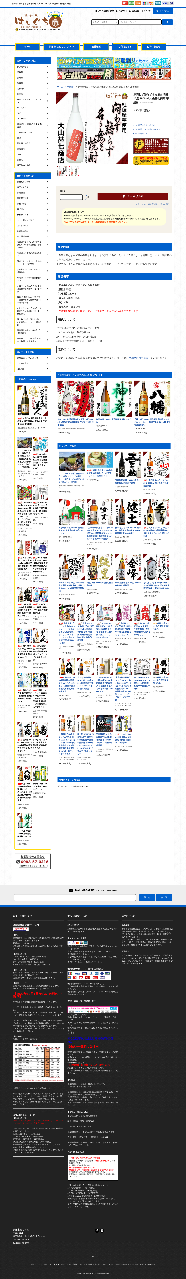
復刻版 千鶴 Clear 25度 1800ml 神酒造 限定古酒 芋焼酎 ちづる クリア (24, 745)
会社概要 (96, 46)
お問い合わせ (153, 46)
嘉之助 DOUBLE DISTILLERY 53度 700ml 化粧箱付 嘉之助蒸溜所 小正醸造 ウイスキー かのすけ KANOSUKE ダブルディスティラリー (85, 744)
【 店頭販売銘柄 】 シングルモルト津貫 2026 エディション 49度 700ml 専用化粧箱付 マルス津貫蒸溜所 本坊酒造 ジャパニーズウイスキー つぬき (100, 533)
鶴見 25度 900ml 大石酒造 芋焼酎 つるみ (161, 626)
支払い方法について (46, 1264)
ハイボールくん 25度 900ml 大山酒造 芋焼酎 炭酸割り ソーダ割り (123, 738)
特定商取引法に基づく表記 (158, 204)
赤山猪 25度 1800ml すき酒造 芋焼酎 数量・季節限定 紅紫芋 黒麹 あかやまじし (142, 629)
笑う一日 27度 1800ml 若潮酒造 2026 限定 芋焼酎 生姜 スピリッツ (71, 530)
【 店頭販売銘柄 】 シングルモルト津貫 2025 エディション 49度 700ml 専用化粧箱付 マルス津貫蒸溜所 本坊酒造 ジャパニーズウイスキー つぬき (67, 744)
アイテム (162, 11)
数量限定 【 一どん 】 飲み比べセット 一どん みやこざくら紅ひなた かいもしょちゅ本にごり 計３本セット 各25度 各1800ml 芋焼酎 (67, 633)
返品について (141, 204)
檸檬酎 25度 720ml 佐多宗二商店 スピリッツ (40, 786)
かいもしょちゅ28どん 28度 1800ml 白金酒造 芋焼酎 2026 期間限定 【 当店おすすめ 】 (40, 461)
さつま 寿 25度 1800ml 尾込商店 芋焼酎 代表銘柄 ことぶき (40, 744)
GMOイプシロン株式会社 (78, 946)
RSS (147, 1264)
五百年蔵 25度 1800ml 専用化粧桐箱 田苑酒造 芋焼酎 (127, 481)
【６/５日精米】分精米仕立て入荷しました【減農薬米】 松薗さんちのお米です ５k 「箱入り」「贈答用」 (71, 477)
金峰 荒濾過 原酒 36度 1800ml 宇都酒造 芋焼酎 (128, 584)
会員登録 (135, 11)
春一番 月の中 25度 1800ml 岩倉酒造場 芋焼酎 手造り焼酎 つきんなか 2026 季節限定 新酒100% (71, 587)
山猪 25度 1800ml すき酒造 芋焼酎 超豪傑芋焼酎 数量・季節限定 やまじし (24, 610)
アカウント (123, 11)
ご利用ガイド (125, 46)
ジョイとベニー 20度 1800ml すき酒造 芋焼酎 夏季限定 (40, 608)
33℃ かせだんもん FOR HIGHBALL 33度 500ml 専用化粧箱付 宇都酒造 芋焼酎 (142, 683)
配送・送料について (63, 1264)
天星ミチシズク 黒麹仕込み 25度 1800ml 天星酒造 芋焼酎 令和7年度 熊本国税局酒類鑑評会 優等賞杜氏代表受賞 (85, 631)
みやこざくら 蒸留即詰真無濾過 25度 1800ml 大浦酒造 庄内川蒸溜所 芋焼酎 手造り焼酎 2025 (76, 422)
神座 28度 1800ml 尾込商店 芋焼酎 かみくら (113, 420)
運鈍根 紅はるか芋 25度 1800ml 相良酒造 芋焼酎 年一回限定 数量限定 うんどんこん (123, 629)
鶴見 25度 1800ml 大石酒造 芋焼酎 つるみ (161, 680)
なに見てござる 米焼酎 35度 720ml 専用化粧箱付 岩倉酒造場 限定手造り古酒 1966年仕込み (156, 585)
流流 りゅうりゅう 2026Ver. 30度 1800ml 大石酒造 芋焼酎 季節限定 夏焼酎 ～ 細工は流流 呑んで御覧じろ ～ (40, 698)
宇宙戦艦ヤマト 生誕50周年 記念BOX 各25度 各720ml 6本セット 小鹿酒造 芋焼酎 (104, 739)
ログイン (147, 11)
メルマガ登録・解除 (106, 11)
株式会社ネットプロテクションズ (100, 1052)
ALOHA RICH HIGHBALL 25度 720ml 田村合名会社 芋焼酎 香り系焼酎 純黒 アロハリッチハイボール (104, 630)
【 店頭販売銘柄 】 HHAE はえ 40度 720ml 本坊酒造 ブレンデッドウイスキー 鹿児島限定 (85, 683)
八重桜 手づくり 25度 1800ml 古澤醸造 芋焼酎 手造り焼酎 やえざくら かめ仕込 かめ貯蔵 (156, 532)
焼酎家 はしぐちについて (62, 46)
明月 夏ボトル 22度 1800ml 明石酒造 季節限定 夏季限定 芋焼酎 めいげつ (24, 651)
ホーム (27, 46)
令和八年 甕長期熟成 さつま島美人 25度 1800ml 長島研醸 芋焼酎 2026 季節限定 (32, 421)
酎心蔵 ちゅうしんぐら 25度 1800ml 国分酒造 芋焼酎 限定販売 (155, 483)
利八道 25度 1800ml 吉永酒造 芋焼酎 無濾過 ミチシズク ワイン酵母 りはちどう (40, 653)
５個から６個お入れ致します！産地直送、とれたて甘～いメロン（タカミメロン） (100, 473)
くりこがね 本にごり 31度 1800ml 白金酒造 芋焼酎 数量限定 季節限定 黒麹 (24, 563)
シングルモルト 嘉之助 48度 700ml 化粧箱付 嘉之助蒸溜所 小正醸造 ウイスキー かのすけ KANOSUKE (104, 684)
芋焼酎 (70, 87)
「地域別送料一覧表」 (139, 357)
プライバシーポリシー (117, 1264)
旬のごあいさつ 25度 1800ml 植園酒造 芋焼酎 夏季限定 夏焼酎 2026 (24, 695)
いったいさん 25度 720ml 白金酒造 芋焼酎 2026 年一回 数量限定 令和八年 (40, 508)
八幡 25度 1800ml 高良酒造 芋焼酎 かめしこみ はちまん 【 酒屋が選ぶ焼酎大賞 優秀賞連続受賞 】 (152, 422)
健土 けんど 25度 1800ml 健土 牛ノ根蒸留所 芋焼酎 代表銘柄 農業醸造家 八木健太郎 (128, 530)
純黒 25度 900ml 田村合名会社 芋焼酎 (100, 584)
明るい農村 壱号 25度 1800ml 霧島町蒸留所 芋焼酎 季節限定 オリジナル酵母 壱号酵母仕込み (40, 565)
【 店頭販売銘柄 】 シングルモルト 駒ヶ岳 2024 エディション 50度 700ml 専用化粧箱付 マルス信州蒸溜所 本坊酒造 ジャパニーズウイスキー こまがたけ (123, 688)
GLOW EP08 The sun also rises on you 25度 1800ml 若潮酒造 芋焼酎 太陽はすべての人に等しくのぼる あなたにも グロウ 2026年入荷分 (24, 513)
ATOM (152, 1264)
